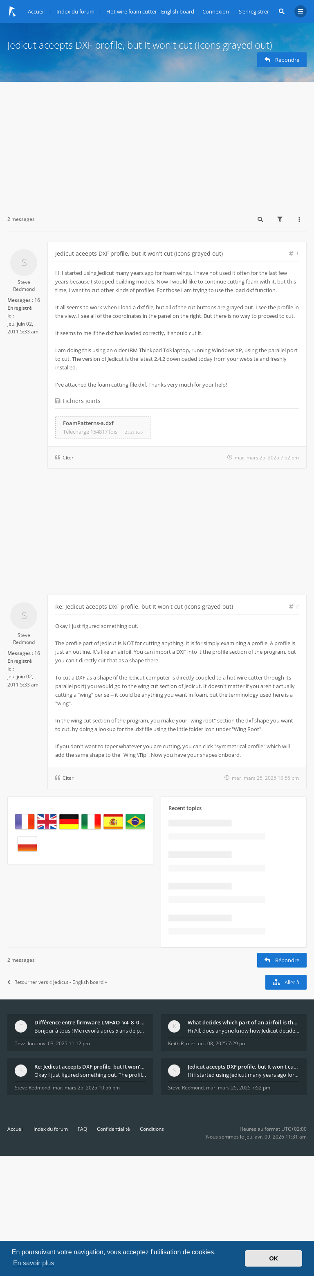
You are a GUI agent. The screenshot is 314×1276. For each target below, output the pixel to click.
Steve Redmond (24, 286)
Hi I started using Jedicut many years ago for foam (243, 1074)
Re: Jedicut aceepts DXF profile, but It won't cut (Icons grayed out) (144, 606)
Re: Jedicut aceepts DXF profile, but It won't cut (90, 1066)
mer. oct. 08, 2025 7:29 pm (216, 1043)
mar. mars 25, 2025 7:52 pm (238, 1087)
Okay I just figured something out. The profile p (90, 1074)
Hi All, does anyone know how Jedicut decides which (243, 1030)
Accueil (15, 1128)
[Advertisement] (157, 143)
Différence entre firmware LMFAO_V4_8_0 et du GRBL (90, 1022)
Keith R (176, 1043)
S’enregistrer (254, 11)
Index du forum (51, 1128)
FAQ (82, 1128)
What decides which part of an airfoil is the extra (243, 1022)
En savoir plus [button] (33, 1263)
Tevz (20, 1043)
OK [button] (273, 1258)
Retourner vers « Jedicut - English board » (57, 982)
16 (37, 300)
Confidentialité (113, 1128)
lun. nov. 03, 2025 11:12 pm (59, 1043)
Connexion (215, 11)
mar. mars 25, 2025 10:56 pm (86, 1087)
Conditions (152, 1128)
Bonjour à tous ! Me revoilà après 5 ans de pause (90, 1030)
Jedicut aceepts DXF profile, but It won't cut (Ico (243, 1066)
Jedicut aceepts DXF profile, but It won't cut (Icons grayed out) (139, 45)
